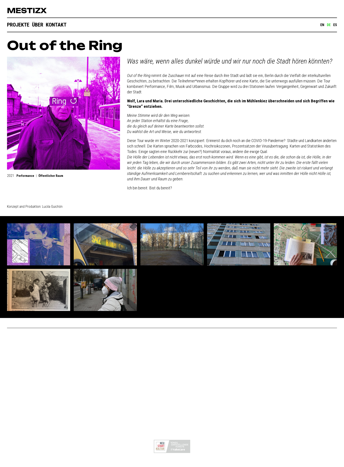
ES (335, 25)
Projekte (18, 25)
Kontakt (56, 25)
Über (37, 25)
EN (322, 25)
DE (329, 25)
